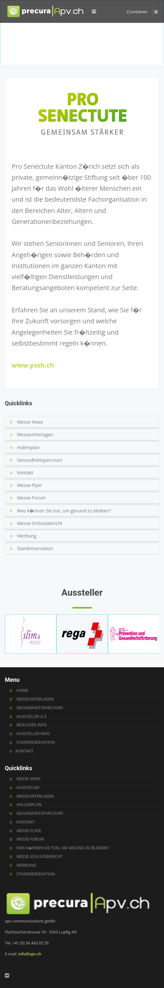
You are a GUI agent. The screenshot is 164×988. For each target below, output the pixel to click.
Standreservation (35, 548)
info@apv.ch (29, 954)
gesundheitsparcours (39, 813)
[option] (82, 46)
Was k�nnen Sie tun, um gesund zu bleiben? (64, 511)
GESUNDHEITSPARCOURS (39, 708)
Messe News (30, 422)
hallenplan (28, 804)
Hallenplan (28, 447)
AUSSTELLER (27, 787)
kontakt (25, 822)
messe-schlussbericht (39, 856)
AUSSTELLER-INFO (33, 733)
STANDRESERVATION (35, 742)
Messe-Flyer (29, 485)
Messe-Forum (31, 498)
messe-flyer (28, 831)
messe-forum (30, 839)
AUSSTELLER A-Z (31, 716)
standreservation (35, 874)
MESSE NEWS (28, 779)
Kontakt (25, 472)
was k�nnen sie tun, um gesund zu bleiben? (62, 848)
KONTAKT (24, 751)
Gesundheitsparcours (39, 460)
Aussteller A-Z (35, 58)
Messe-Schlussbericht (40, 523)
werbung (26, 865)
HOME (22, 690)
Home (11, 58)
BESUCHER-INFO (31, 725)
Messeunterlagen (35, 434)
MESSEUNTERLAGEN (35, 699)
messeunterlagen (35, 796)
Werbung (26, 536)
